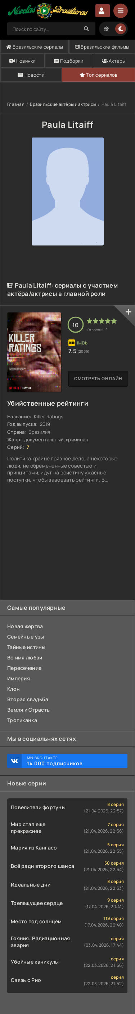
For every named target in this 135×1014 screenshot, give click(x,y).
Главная (15, 104)
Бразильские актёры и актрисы (63, 104)
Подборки (68, 61)
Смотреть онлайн (98, 378)
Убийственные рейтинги (47, 403)
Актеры (114, 61)
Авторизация (102, 10)
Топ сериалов (99, 75)
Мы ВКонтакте (73, 761)
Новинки (22, 61)
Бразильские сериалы (34, 47)
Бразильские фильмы (102, 47)
